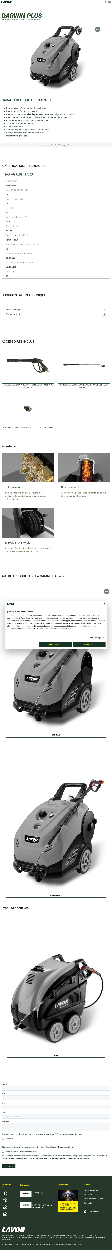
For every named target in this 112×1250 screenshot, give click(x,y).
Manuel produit (13, 314)
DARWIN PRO (56, 895)
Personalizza (55, 644)
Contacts (88, 1203)
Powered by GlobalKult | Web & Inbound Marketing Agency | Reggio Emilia (59, 1244)
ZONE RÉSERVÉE (94, 1211)
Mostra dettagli (95, 638)
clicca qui (27, 623)
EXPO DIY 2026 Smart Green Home (42, 1206)
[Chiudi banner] (105, 604)
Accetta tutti (89, 644)
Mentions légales (7, 1244)
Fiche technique (13, 309)
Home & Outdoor (91, 1190)
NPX (56, 1055)
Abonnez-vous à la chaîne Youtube (68, 1208)
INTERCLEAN (38, 1193)
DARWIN (56, 735)
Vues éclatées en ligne (93, 1199)
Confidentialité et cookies (24, 1244)
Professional (89, 1194)
